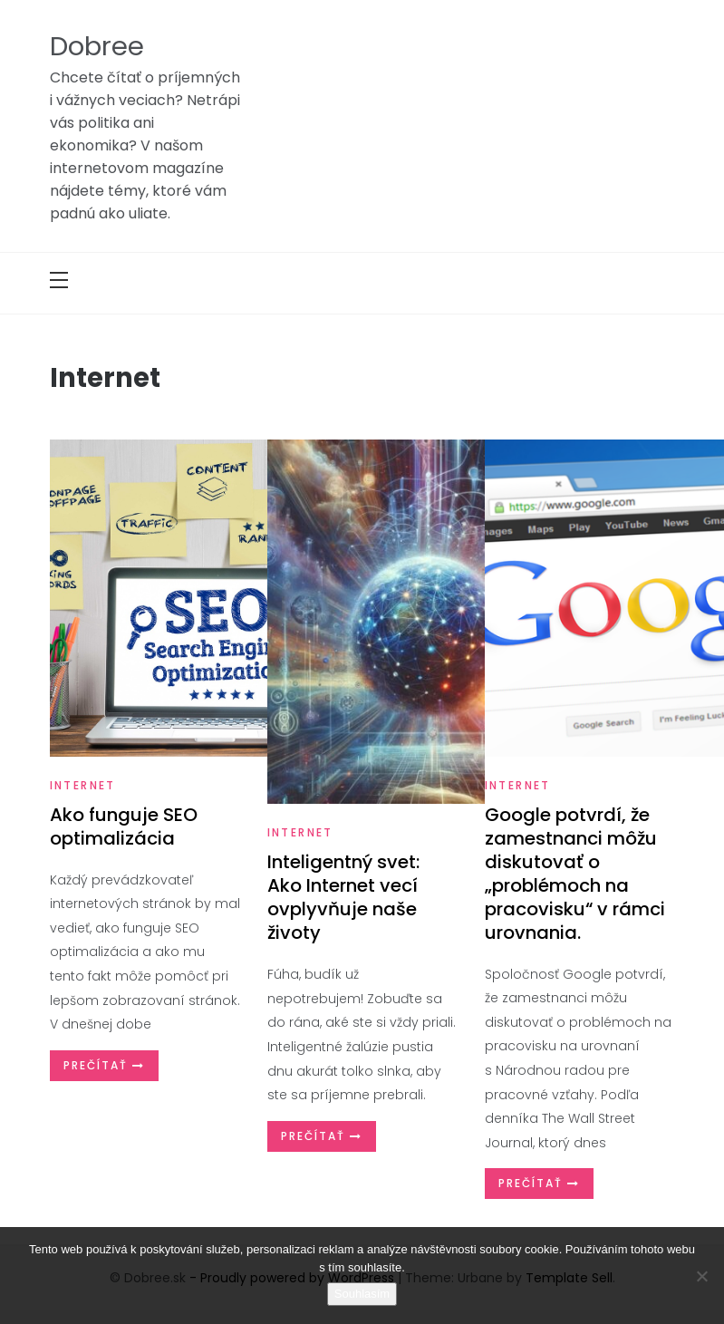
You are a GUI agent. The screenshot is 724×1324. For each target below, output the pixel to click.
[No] (701, 1276)
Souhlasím (362, 1293)
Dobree (97, 46)
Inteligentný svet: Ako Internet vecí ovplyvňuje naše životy (343, 897)
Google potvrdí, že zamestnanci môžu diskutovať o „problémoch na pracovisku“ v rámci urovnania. (575, 873)
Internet (83, 785)
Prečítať (104, 1065)
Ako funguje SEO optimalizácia (124, 826)
